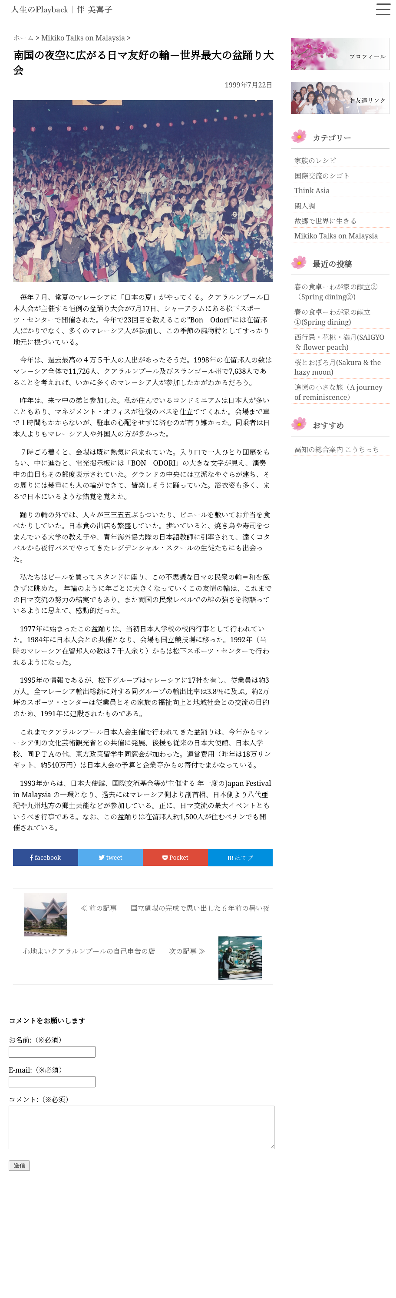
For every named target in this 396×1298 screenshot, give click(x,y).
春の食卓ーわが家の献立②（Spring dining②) (336, 292)
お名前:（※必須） (37, 1040)
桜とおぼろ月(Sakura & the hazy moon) (337, 367)
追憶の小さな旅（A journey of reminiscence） (338, 392)
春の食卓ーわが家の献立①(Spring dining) (332, 317)
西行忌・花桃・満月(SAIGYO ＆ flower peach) (339, 342)
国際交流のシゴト (322, 176)
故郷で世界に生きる (325, 221)
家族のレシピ (315, 160)
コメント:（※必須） (40, 1099)
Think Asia (312, 190)
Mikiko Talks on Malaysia (336, 236)
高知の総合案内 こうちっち (337, 449)
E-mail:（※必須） (37, 1070)
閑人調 (304, 206)
